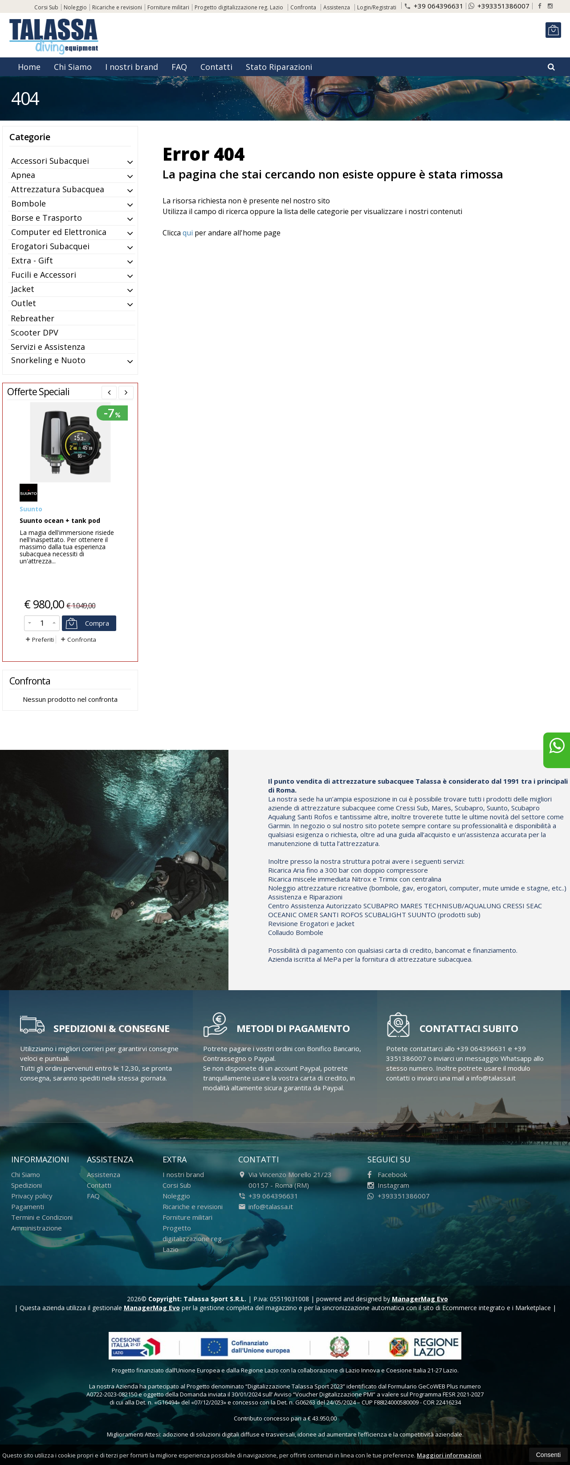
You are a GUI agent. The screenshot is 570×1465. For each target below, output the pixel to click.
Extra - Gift (32, 260)
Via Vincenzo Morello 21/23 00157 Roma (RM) (285, 1180)
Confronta (77, 639)
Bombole (28, 203)
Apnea (23, 175)
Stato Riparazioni (279, 66)
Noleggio (75, 7)
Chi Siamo (73, 66)
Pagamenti (27, 1206)
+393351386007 (498, 5)
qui (188, 233)
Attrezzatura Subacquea (57, 189)
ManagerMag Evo (420, 1299)
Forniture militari (168, 7)
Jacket (22, 288)
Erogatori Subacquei (50, 246)
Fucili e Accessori (43, 274)
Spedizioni (26, 1185)
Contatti (216, 66)
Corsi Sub (46, 7)
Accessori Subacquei (50, 160)
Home (29, 66)
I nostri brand (131, 66)
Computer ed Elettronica (58, 232)
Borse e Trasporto (46, 217)
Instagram (388, 1185)
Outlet (23, 303)
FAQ (179, 66)
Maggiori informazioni (449, 1455)
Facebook (387, 1174)
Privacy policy (32, 1195)
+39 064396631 (434, 5)
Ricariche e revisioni (117, 7)
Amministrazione (36, 1227)
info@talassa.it (265, 1206)
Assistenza (336, 7)
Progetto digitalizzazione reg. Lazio (239, 7)
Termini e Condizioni (42, 1217)
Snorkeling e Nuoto (48, 360)
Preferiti (39, 639)
